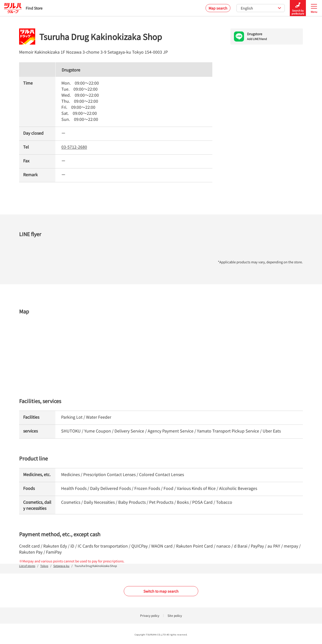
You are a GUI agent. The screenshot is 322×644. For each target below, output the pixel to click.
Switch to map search (161, 591)
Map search (218, 8)
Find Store (23, 8)
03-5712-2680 (74, 147)
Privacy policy (149, 615)
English (261, 8)
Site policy (175, 615)
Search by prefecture (298, 8)
